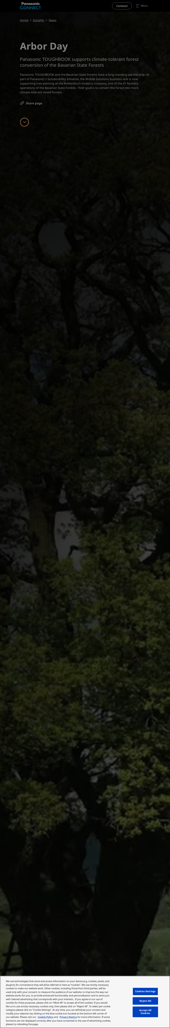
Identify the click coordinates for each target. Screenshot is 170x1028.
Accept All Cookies (145, 1012)
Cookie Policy (45, 1017)
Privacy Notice (68, 1017)
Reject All (145, 1000)
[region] (85, 1002)
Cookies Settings (145, 991)
